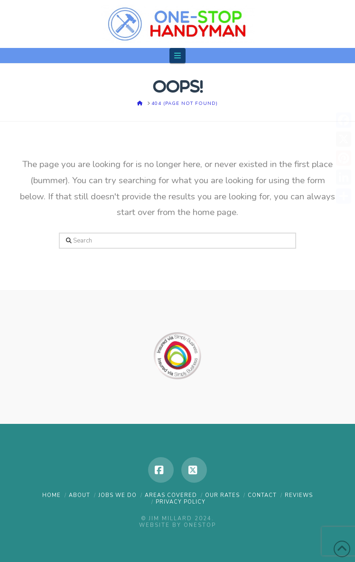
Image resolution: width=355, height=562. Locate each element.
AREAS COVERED (171, 495)
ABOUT (79, 495)
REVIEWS (299, 495)
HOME (51, 495)
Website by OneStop (177, 525)
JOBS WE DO (117, 495)
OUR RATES (222, 495)
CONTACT (262, 495)
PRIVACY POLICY (181, 502)
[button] (177, 55)
